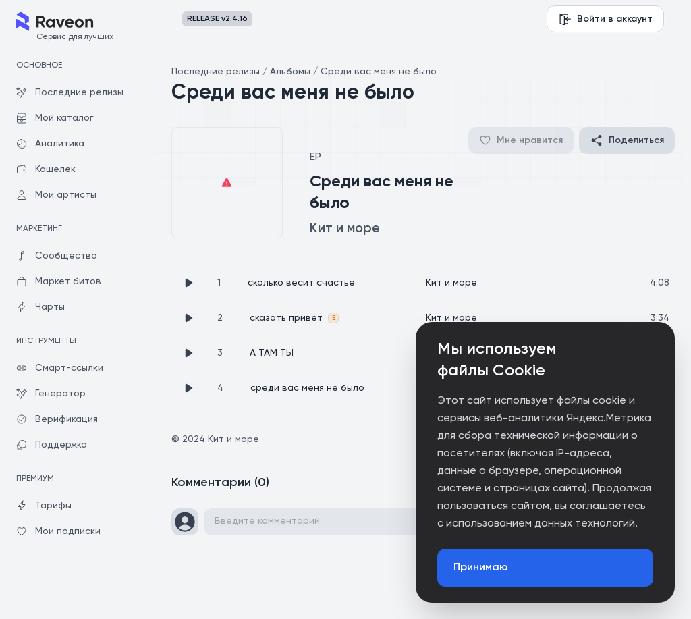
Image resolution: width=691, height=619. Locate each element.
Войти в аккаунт (605, 19)
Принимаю (480, 567)
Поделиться (627, 140)
